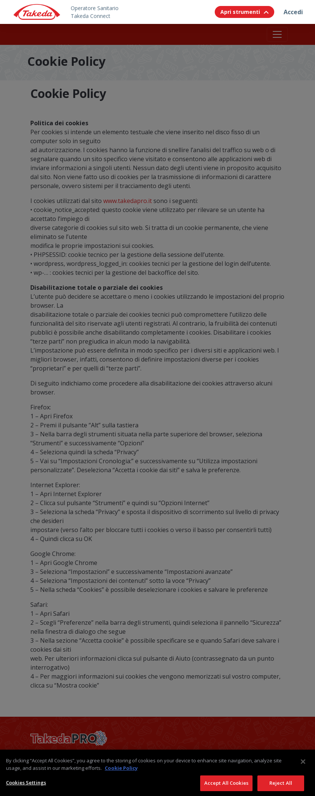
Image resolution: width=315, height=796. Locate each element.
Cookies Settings (26, 788)
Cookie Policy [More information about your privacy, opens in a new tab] (121, 773)
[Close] (303, 767)
